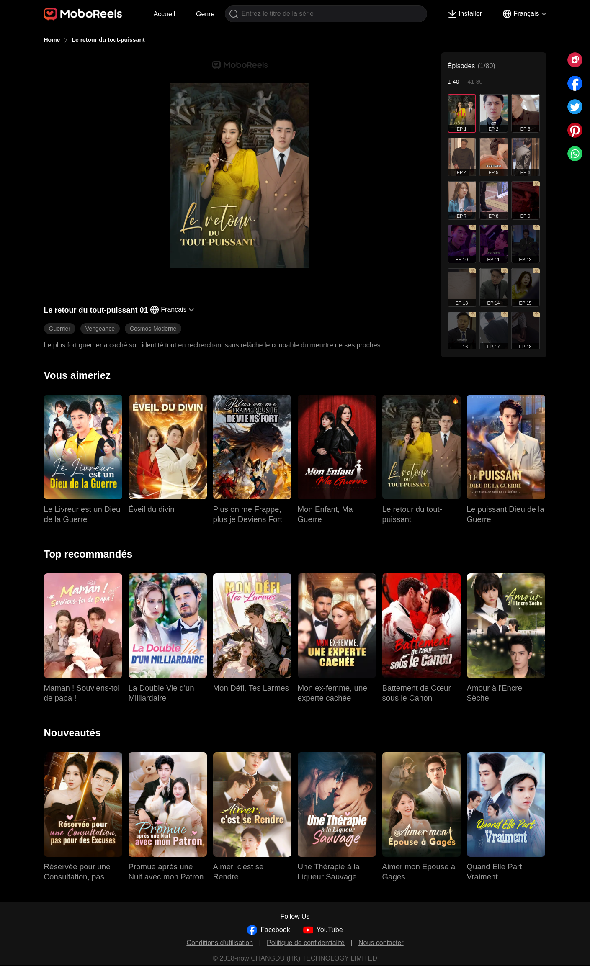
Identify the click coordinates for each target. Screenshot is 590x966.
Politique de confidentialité (306, 942)
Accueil (164, 14)
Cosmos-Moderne (153, 328)
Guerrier (59, 328)
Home (52, 39)
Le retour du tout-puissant (108, 39)
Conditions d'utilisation (219, 942)
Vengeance (100, 328)
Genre (205, 14)
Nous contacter (381, 942)
